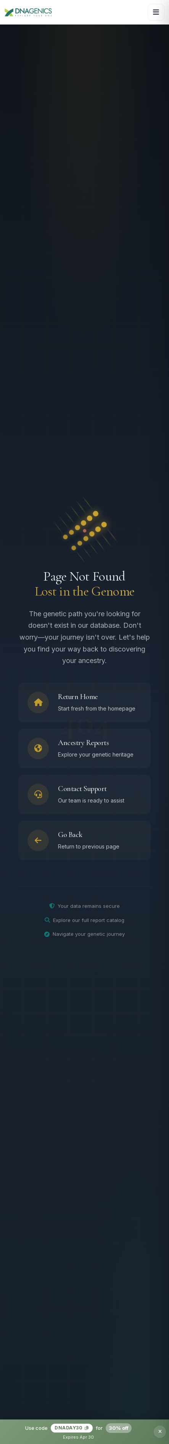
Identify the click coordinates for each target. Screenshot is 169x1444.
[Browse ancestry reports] (84, 751)
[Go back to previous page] (84, 843)
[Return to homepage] (84, 705)
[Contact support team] (84, 797)
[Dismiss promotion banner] (160, 1432)
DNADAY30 (72, 1428)
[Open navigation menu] (156, 12)
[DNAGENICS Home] (28, 12)
